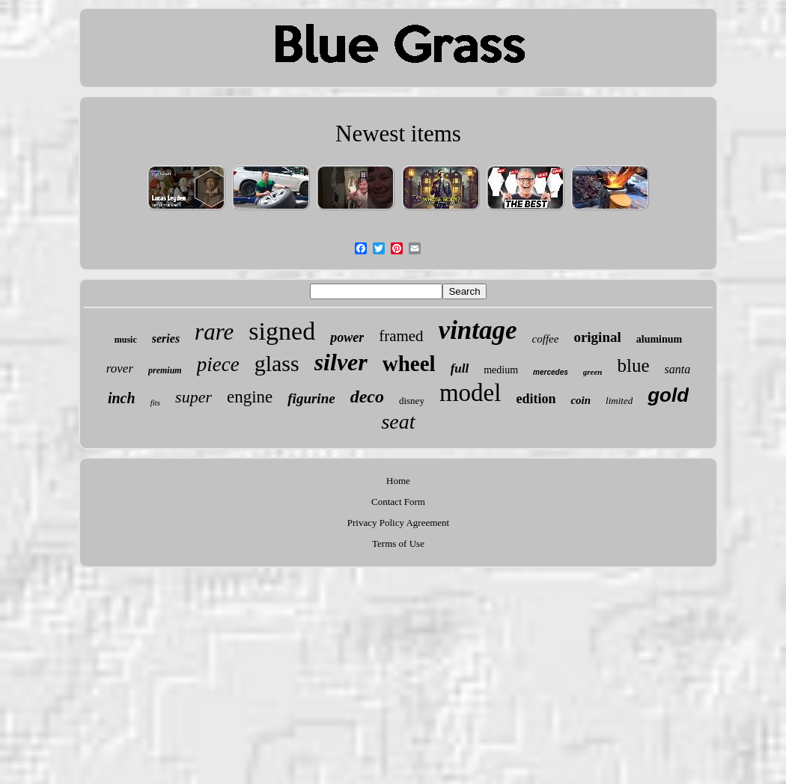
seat (398, 421)
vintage (478, 330)
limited (619, 400)
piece (218, 364)
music (126, 339)
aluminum (659, 339)
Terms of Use (398, 543)
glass (277, 363)
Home (398, 480)
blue (633, 365)
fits (155, 402)
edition (535, 398)
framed (401, 336)
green (593, 371)
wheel (409, 364)
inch (121, 398)
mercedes (550, 372)
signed (282, 331)
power (347, 337)
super (193, 397)
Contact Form (398, 501)
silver (341, 362)
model (470, 392)
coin (580, 400)
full (460, 368)
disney (411, 400)
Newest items (398, 133)
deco (367, 396)
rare (214, 332)
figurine (311, 398)
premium (165, 370)
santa (678, 369)
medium (501, 370)
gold (668, 395)
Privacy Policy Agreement (398, 522)
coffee (545, 339)
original (597, 337)
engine (249, 397)
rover (119, 368)
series (166, 338)
